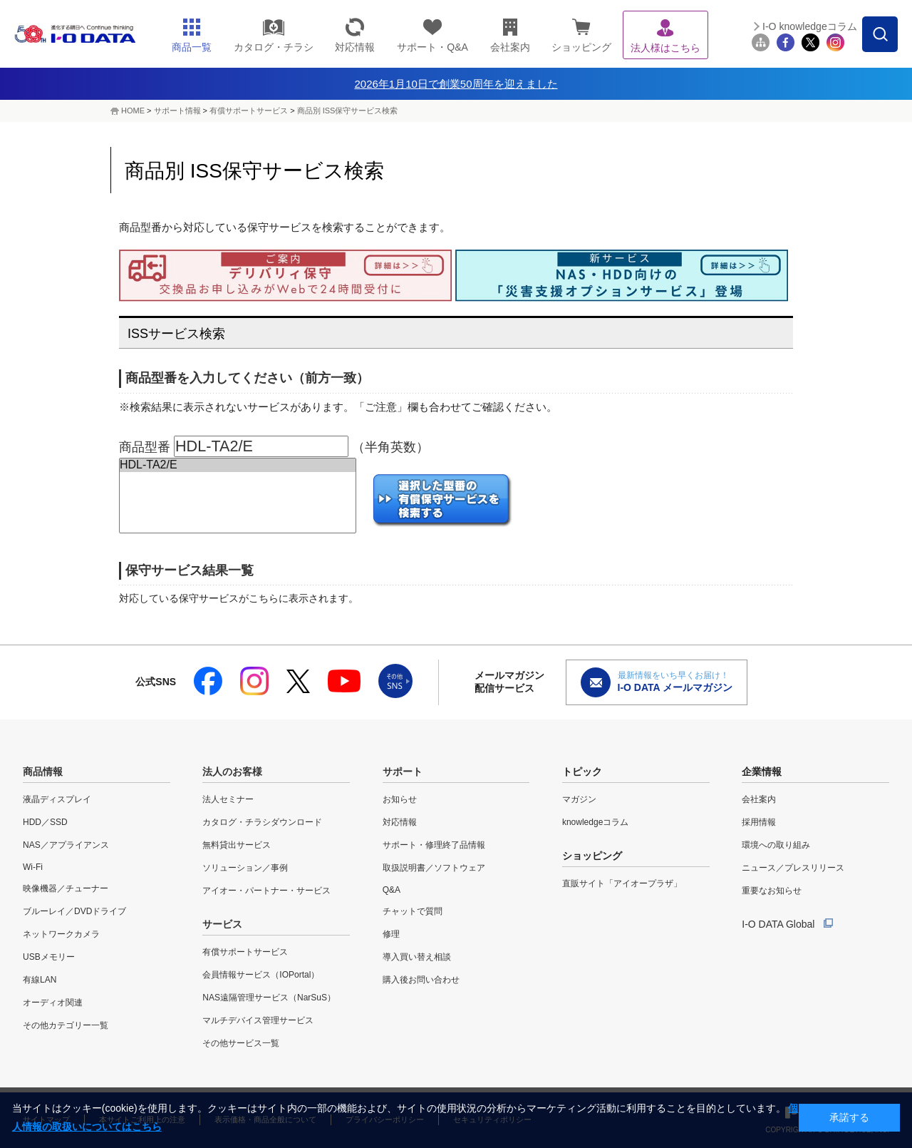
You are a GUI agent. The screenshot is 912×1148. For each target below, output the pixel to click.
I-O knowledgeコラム (809, 26)
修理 (391, 934)
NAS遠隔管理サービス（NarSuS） (269, 998)
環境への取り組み (776, 845)
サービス (222, 924)
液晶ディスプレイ (57, 799)
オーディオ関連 (53, 1003)
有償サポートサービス (248, 110)
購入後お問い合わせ (421, 980)
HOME (133, 110)
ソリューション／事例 (245, 868)
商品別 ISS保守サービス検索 (347, 110)
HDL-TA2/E (238, 465)
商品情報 (43, 771)
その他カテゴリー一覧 (65, 1025)
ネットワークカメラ (61, 934)
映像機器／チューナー (65, 888)
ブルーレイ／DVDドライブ (74, 911)
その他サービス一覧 (240, 1043)
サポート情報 (177, 110)
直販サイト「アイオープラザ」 (622, 883)
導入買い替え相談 (417, 957)
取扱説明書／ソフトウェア (434, 868)
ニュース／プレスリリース (793, 868)
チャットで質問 (412, 911)
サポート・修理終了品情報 (434, 845)
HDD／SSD (45, 822)
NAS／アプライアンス (66, 845)
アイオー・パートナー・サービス (266, 891)
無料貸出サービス (236, 845)
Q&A (391, 890)
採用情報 (759, 822)
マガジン (579, 799)
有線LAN (39, 980)
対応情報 (400, 822)
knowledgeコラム (595, 822)
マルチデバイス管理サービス (258, 1020)
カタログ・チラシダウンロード (262, 822)
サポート (403, 771)
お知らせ (400, 799)
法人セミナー (228, 799)
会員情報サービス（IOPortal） (260, 975)
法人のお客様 (232, 771)
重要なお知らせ (772, 891)
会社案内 (759, 799)
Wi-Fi (33, 867)
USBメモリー (49, 957)
